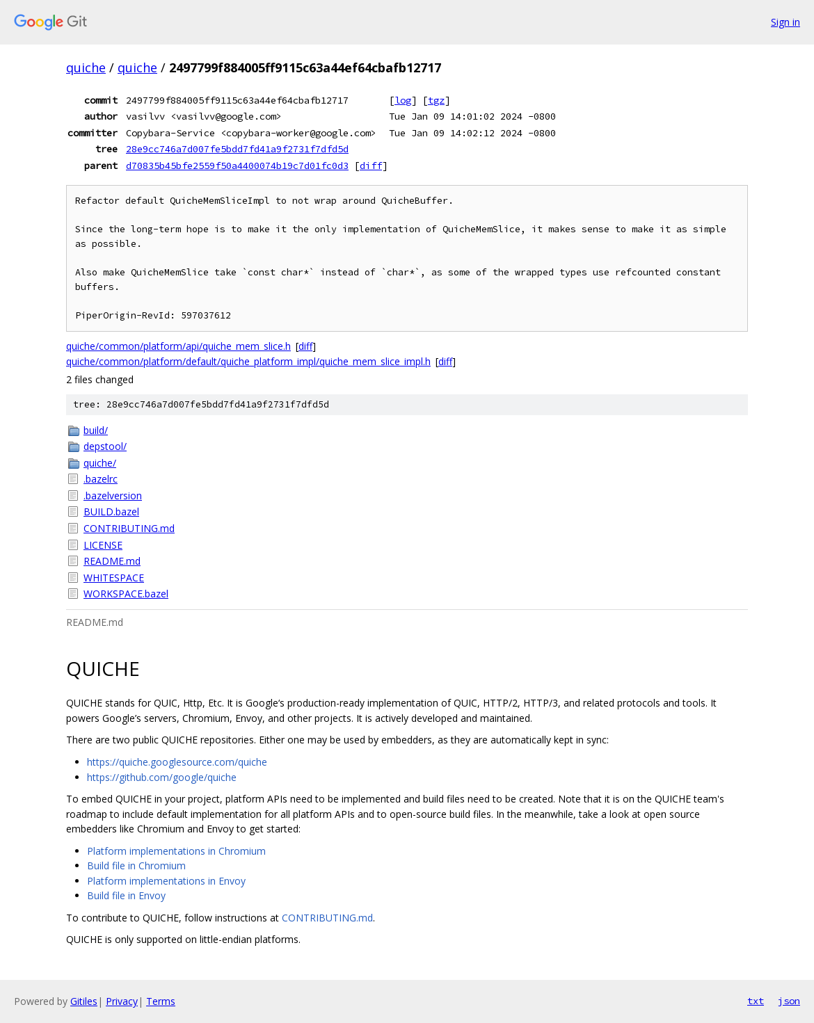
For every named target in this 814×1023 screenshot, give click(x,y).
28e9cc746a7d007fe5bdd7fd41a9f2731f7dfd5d (237, 149)
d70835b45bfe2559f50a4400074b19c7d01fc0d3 (237, 165)
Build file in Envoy (126, 895)
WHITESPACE (113, 577)
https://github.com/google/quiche (162, 777)
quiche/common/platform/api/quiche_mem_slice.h (178, 346)
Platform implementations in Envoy (166, 880)
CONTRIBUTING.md (129, 528)
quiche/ (99, 462)
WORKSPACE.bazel (125, 593)
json (789, 1000)
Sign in (785, 22)
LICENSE (102, 544)
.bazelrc (100, 478)
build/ (95, 430)
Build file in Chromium (136, 865)
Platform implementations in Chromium (176, 850)
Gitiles (83, 1001)
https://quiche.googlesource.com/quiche (177, 761)
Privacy (122, 1001)
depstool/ (105, 446)
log (402, 100)
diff (371, 165)
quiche (86, 67)
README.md (112, 560)
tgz (436, 100)
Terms (160, 1001)
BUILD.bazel (111, 511)
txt (755, 1000)
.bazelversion (112, 495)
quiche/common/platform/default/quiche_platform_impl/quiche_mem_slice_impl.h (248, 361)
